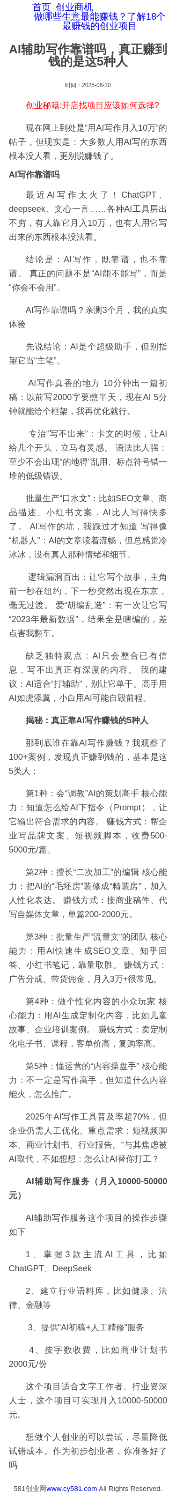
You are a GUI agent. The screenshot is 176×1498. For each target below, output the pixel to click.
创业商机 (74, 7)
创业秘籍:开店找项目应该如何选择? (92, 105)
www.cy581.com (71, 1488)
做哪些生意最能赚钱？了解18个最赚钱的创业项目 (100, 21)
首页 (41, 7)
